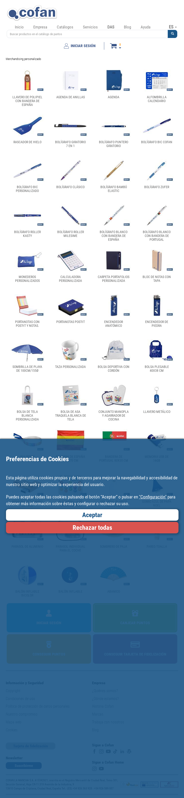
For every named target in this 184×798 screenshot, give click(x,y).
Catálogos (65, 27)
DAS (110, 27)
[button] (172, 34)
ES (173, 26)
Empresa (40, 27)
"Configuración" (153, 497)
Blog (127, 27)
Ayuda (145, 27)
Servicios (90, 27)
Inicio (19, 27)
